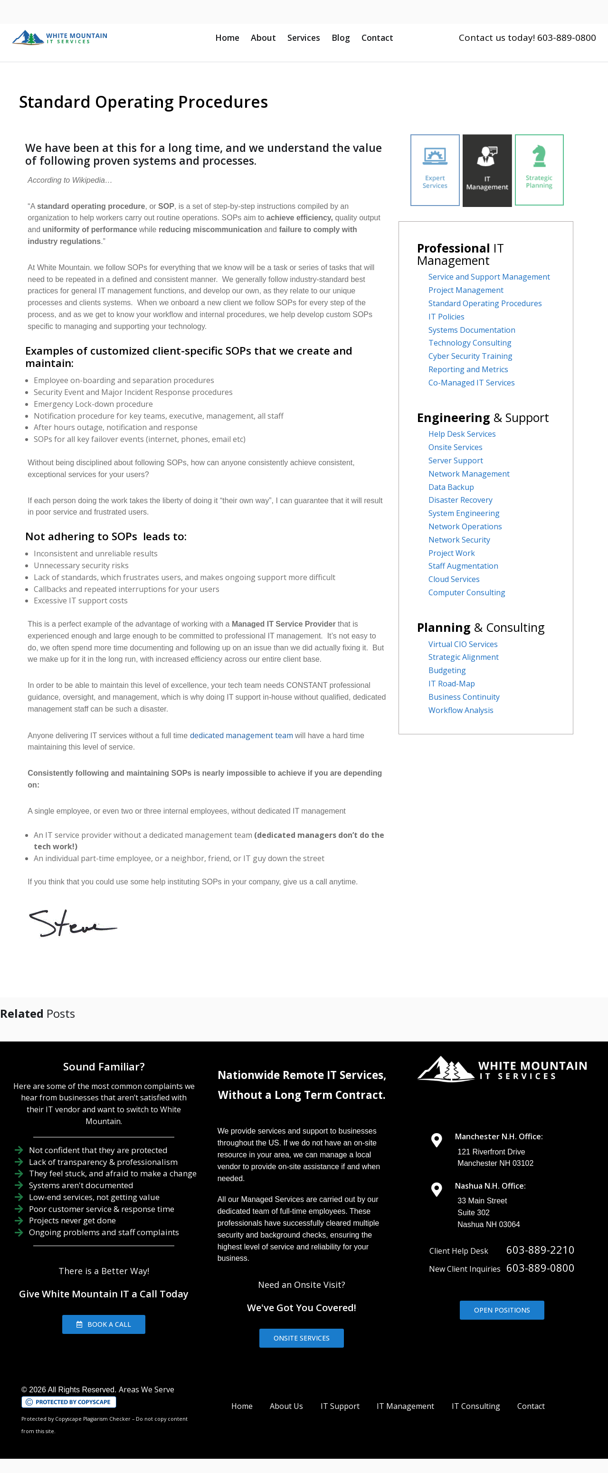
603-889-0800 (540, 1267)
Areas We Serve (146, 1389)
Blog (341, 37)
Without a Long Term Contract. (302, 1095)
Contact (377, 37)
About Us (286, 1406)
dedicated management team (239, 735)
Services (303, 37)
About (263, 37)
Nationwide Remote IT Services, (302, 1075)
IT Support (340, 1406)
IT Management (405, 1406)
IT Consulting (476, 1406)
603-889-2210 (540, 1249)
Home (227, 37)
